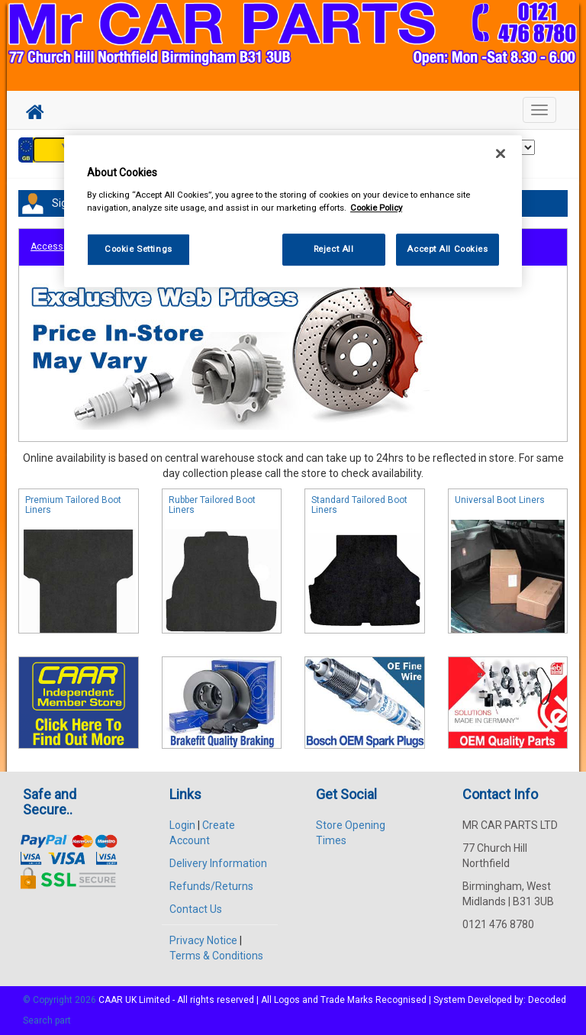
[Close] (500, 154)
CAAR (110, 1000)
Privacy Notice (203, 940)
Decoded (547, 1000)
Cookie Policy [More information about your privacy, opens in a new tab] (376, 207)
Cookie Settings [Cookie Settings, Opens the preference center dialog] (138, 248)
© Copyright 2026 (60, 1000)
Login (182, 825)
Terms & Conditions (216, 956)
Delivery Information (218, 863)
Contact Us (195, 909)
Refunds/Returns (211, 886)
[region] (293, 212)
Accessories (58, 246)
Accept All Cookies (447, 248)
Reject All (334, 248)
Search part (47, 1020)
